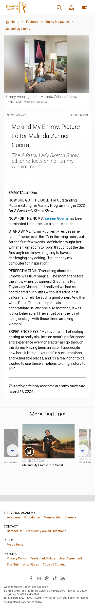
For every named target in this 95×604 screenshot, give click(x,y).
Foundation (32, 517)
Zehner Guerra (56, 218)
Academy (14, 517)
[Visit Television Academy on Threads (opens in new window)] (47, 578)
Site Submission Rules (23, 564)
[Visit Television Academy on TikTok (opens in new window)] (54, 578)
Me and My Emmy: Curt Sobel (42, 465)
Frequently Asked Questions (46, 531)
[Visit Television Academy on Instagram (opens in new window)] (39, 578)
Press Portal (15, 545)
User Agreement (70, 558)
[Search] (59, 8)
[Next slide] (82, 450)
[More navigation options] (84, 8)
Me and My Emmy (17, 29)
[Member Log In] (71, 8)
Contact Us (15, 531)
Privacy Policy (17, 558)
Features (32, 22)
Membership (53, 517)
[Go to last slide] (13, 450)
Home (12, 22)
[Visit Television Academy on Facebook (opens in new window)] (31, 578)
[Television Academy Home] (28, 7)
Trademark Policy (42, 558)
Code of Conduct (55, 564)
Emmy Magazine (57, 22)
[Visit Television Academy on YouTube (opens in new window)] (62, 578)
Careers (71, 517)
